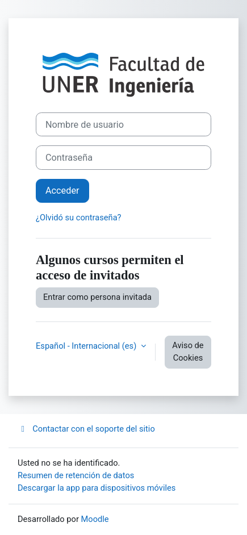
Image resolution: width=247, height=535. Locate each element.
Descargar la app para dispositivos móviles (96, 488)
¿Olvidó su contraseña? (79, 217)
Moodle (95, 519)
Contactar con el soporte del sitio (86, 429)
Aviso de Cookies (187, 351)
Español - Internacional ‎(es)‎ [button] (87, 346)
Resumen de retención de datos (76, 475)
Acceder (62, 190)
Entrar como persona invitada (97, 297)
